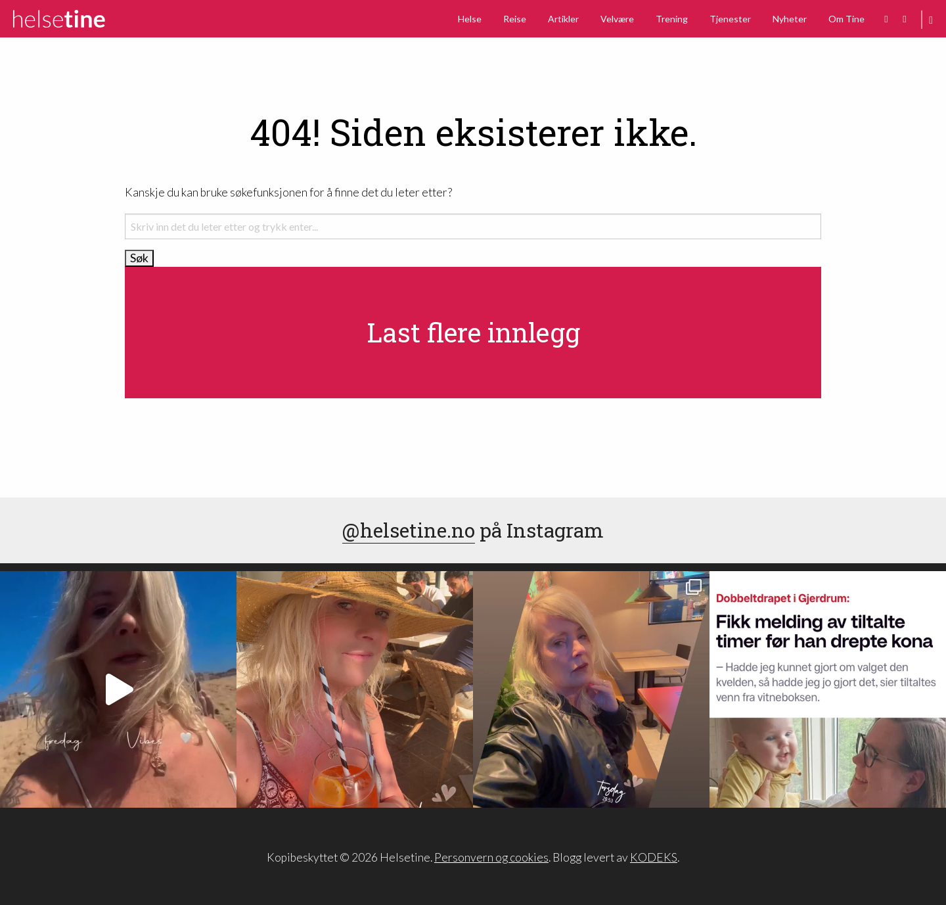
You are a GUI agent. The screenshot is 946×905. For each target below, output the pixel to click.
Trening (672, 18)
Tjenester (730, 18)
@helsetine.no (408, 530)
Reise (514, 18)
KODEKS (653, 857)
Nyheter (790, 18)
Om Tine (846, 18)
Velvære (617, 18)
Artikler (563, 18)
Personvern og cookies (491, 857)
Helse (470, 18)
